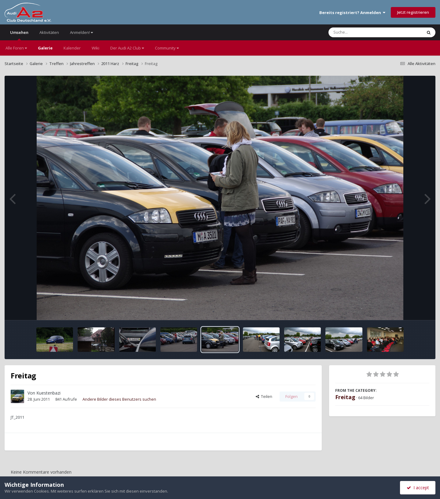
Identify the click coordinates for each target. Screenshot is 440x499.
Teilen (264, 396)
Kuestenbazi (48, 393)
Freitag (345, 397)
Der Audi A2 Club (127, 48)
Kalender (72, 48)
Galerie (45, 48)
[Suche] (362, 32)
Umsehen (19, 35)
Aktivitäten (49, 32)
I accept (418, 487)
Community (167, 48)
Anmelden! (81, 32)
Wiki (95, 48)
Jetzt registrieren (413, 12)
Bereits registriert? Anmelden (352, 12)
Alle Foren (16, 48)
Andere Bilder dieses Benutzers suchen (119, 399)
